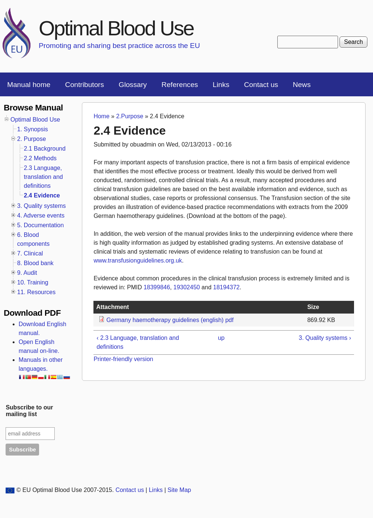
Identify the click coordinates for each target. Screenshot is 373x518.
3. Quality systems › (325, 338)
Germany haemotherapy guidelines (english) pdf (170, 320)
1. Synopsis (32, 129)
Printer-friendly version (123, 359)
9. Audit (27, 273)
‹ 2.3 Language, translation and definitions (137, 342)
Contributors (84, 85)
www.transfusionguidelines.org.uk (137, 260)
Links (221, 85)
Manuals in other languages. (45, 368)
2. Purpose (31, 139)
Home (101, 116)
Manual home (28, 85)
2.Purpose (129, 116)
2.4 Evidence (42, 195)
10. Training (32, 282)
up (221, 338)
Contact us (261, 85)
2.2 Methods (40, 158)
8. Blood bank (35, 263)
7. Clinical (30, 253)
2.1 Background (45, 148)
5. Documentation (40, 225)
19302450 (186, 287)
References (180, 85)
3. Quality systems (41, 206)
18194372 (226, 287)
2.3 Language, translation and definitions (43, 177)
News (302, 85)
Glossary (133, 85)
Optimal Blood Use (116, 28)
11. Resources (36, 292)
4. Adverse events (40, 215)
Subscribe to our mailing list (29, 410)
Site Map (179, 490)
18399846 (157, 287)
